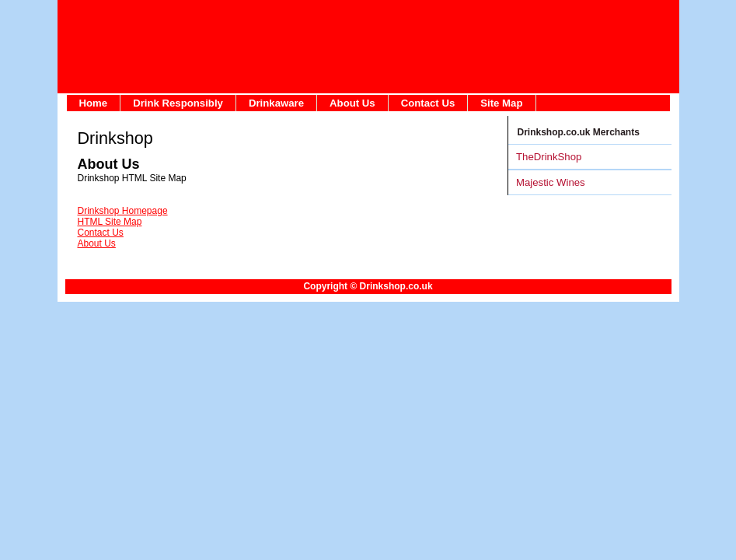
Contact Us (428, 103)
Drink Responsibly (178, 103)
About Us (352, 103)
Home (93, 103)
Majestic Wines (550, 182)
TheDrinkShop (548, 157)
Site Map (501, 103)
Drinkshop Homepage (123, 210)
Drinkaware (276, 103)
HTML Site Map (110, 221)
